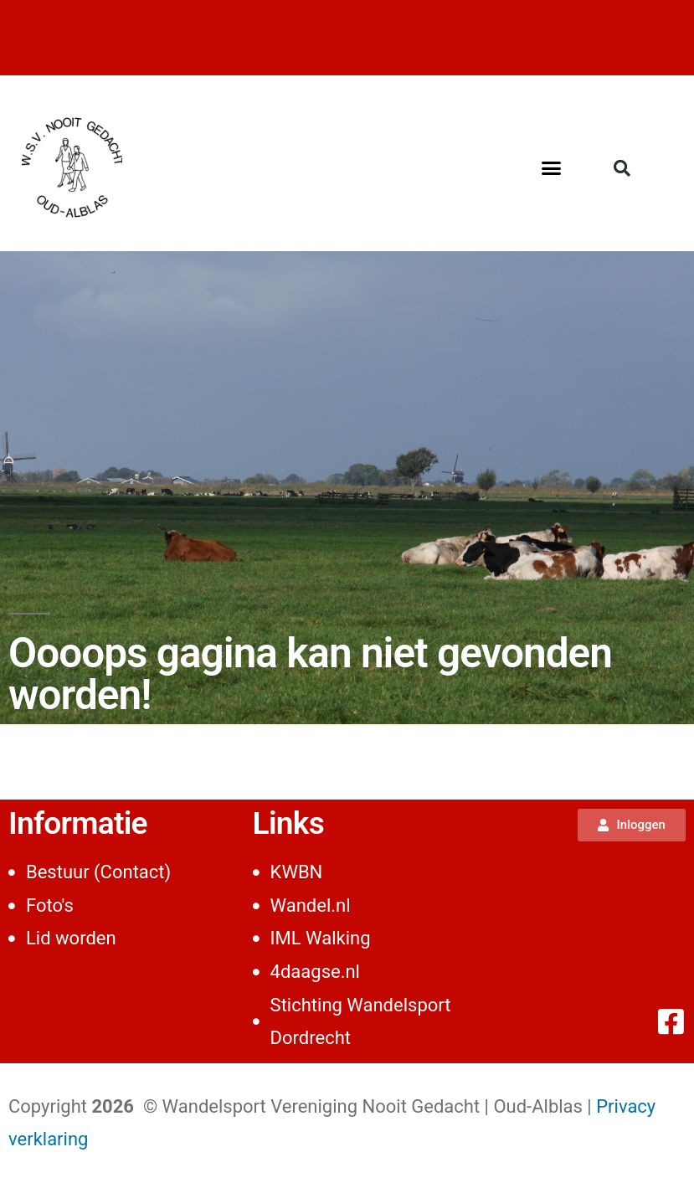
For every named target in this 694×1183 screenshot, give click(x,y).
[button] (552, 167)
